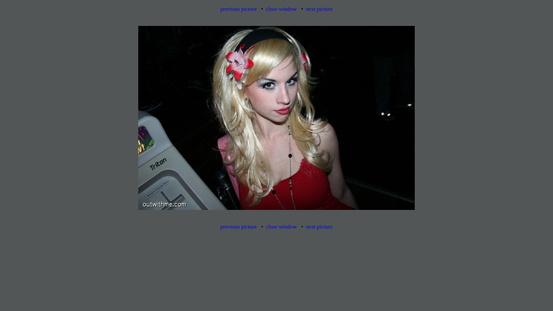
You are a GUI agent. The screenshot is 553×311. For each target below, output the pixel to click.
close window (281, 9)
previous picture (238, 9)
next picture (319, 9)
